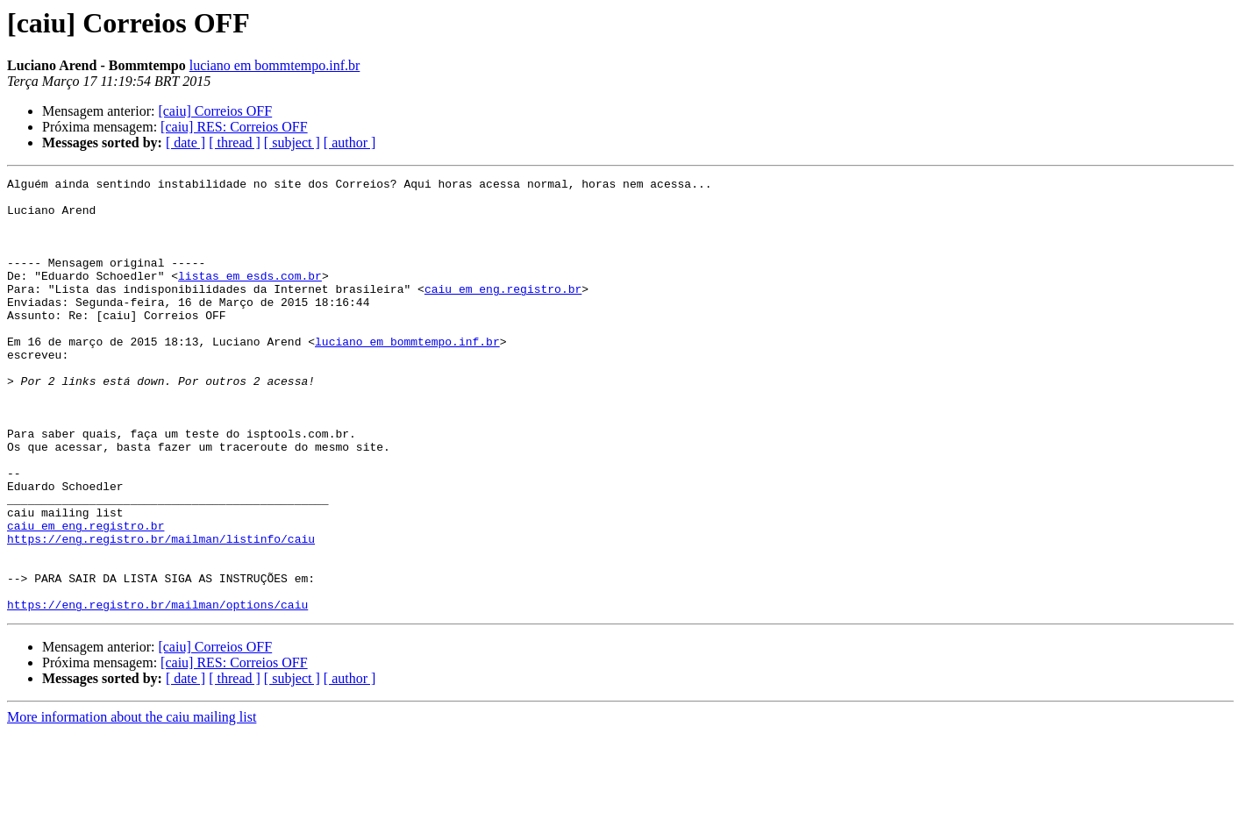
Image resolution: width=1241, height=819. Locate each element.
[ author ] (350, 142)
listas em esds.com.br (250, 296)
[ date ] (185, 142)
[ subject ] (292, 142)
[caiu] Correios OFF (215, 110)
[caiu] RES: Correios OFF (234, 126)
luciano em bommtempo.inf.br (274, 65)
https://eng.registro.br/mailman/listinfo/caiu (161, 612)
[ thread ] (234, 142)
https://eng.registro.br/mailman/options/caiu (157, 691)
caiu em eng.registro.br (502, 312)
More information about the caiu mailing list (131, 803)
